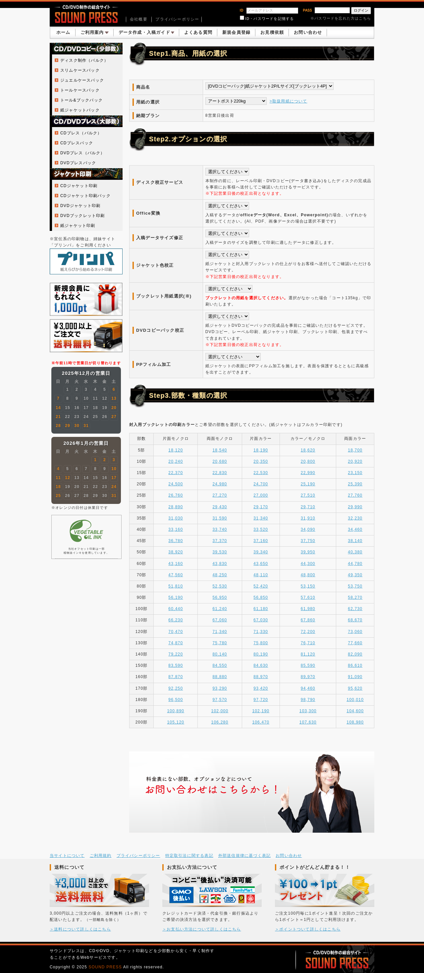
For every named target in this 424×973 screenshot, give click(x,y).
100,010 (355, 699)
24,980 (220, 484)
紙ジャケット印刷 (77, 225)
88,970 (260, 676)
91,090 (355, 676)
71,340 (220, 631)
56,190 (175, 597)
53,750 (355, 586)
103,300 (308, 711)
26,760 (175, 495)
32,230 (355, 518)
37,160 (260, 540)
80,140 (220, 654)
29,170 (260, 507)
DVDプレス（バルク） (82, 153)
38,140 (355, 540)
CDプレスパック (76, 143)
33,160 (175, 529)
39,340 (260, 552)
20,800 (308, 461)
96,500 (175, 699)
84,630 (260, 665)
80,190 (260, 654)
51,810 (175, 586)
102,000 (220, 711)
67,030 (260, 620)
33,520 (260, 529)
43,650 (260, 563)
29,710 (308, 507)
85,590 (308, 665)
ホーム (63, 32)
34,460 (355, 529)
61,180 (260, 608)
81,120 (308, 654)
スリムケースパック (80, 70)
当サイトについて (67, 855)
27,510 (308, 495)
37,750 (308, 540)
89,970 (308, 676)
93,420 (260, 688)
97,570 (220, 699)
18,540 (220, 450)
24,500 (175, 484)
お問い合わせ (308, 32)
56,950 (220, 597)
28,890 (175, 507)
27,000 (260, 495)
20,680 (220, 461)
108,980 (355, 722)
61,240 (220, 608)
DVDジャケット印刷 (80, 205)
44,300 (308, 563)
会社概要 (138, 19)
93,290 (220, 688)
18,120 (175, 450)
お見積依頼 (272, 32)
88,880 (220, 676)
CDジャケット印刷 (78, 185)
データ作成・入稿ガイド (146, 32)
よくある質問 (198, 32)
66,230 (175, 620)
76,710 (308, 643)
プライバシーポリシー (177, 19)
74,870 (175, 643)
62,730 (355, 608)
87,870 (175, 676)
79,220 (175, 654)
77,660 (355, 643)
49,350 (355, 575)
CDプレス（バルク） (81, 133)
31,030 (175, 518)
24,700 (260, 484)
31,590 (220, 518)
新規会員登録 (236, 32)
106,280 (220, 722)
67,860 (308, 620)
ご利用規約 (101, 855)
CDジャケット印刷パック (85, 195)
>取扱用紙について (288, 101)
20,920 (355, 461)
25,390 (355, 484)
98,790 (308, 699)
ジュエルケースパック (82, 80)
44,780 (355, 563)
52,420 (260, 586)
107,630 (308, 722)
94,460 (308, 688)
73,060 (355, 631)
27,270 (220, 495)
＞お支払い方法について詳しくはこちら (201, 929)
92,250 (175, 688)
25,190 (308, 484)
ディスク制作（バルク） (84, 60)
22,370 (175, 472)
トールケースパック (80, 90)
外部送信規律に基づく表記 (244, 855)
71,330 (260, 631)
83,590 (175, 665)
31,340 (260, 518)
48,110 (260, 575)
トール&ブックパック (81, 100)
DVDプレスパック (78, 163)
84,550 (220, 665)
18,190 (260, 450)
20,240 (175, 461)
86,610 (355, 665)
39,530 (220, 552)
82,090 (355, 654)
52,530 (220, 586)
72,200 (308, 631)
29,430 (220, 507)
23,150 (355, 472)
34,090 (308, 529)
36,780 (175, 540)
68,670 (355, 620)
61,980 (308, 608)
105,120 (175, 722)
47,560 (175, 575)
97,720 (260, 699)
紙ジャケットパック (80, 110)
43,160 (175, 563)
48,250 (220, 575)
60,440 (175, 608)
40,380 (355, 552)
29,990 (355, 507)
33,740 (220, 529)
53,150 (308, 586)
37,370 (220, 540)
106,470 (260, 722)
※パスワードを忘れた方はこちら (340, 18)
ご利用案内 (94, 32)
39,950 (308, 552)
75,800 (260, 643)
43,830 (220, 563)
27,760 (355, 495)
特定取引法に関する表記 (189, 855)
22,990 (308, 472)
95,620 (355, 688)
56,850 (260, 597)
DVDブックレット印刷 (82, 215)
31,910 (308, 518)
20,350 (260, 461)
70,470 (175, 631)
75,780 (220, 643)
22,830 (220, 472)
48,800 (308, 575)
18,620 (308, 450)
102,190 (260, 711)
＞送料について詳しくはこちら (80, 929)
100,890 (175, 711)
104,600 (355, 711)
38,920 (175, 552)
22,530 (260, 472)
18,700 (355, 450)
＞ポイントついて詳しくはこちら (308, 929)
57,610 (308, 597)
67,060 (220, 620)
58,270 (355, 597)
